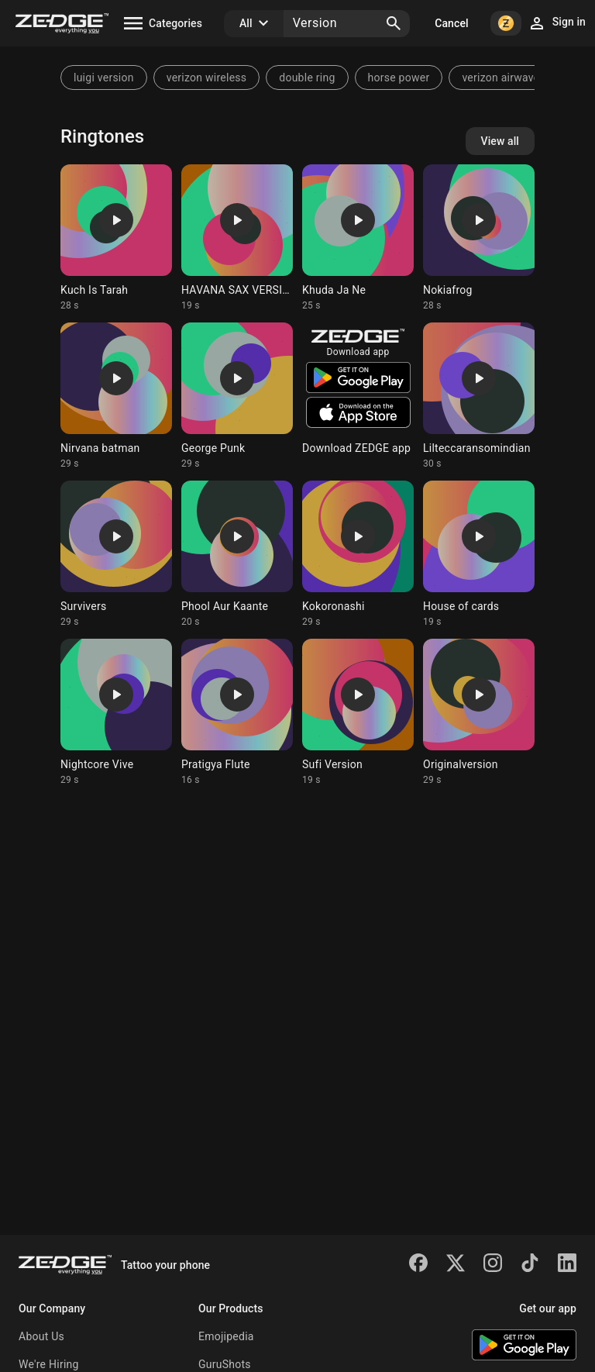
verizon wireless (207, 77)
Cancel (451, 23)
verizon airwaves (503, 77)
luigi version (104, 77)
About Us (41, 1336)
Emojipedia (226, 1336)
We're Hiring (49, 1364)
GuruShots (224, 1364)
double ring (307, 77)
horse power (399, 77)
